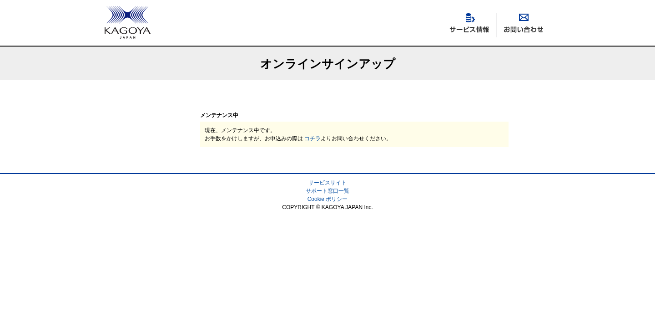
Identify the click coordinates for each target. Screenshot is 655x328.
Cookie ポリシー (327, 199)
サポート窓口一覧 (327, 191)
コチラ (312, 138)
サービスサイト (327, 182)
